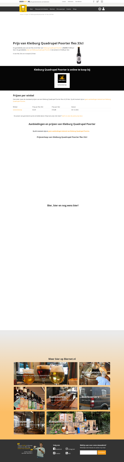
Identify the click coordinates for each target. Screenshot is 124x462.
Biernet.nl (52, 459)
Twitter (56, 423)
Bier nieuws (51, 439)
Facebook (57, 419)
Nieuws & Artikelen (41, 9)
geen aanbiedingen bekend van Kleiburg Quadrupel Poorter (68, 131)
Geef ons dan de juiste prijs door (72, 116)
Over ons (20, 435)
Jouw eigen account (83, 441)
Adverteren (70, 1)
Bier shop (50, 441)
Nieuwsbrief (81, 443)
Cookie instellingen (23, 443)
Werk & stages (22, 439)
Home (21, 14)
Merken (52, 9)
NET (25, 1)
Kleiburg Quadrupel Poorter (52, 48)
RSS (68, 423)
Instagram (70, 419)
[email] (88, 422)
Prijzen (27, 14)
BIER (21, 1)
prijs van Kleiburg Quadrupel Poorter (38, 50)
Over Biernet (78, 1)
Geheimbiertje (17, 110)
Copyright (80, 437)
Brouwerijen (61, 9)
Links (78, 439)
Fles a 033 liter (50, 14)
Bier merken (51, 435)
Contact (64, 1)
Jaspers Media (70, 459)
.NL (28, 1)
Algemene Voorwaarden (84, 435)
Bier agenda (51, 443)
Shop (74, 9)
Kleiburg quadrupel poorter (37, 14)
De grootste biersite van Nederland (40, 2)
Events (69, 9)
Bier (31, 9)
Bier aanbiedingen (53, 437)
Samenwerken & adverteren (26, 441)
